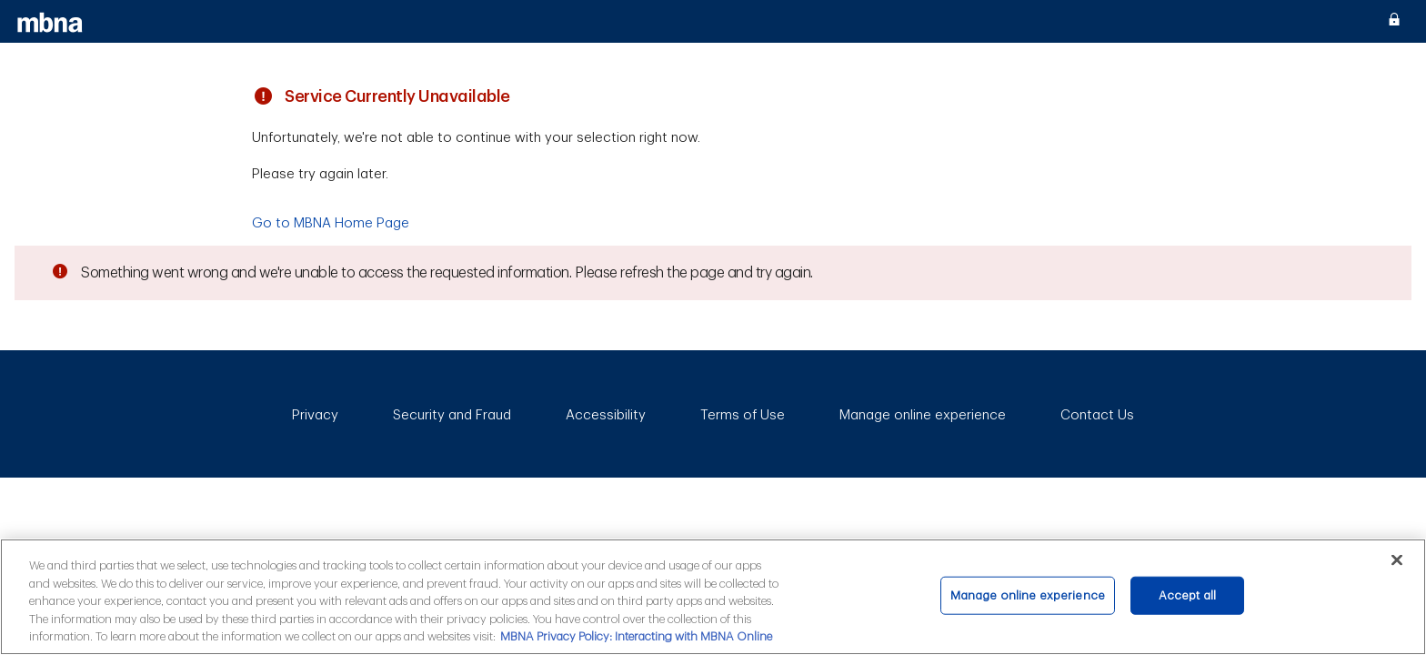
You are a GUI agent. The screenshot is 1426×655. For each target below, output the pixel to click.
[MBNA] (50, 22)
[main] (713, 597)
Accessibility (606, 415)
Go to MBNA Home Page (330, 223)
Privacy (315, 415)
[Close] (1397, 559)
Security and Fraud (452, 415)
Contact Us (1097, 415)
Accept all (1187, 595)
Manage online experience (922, 415)
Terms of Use (742, 415)
